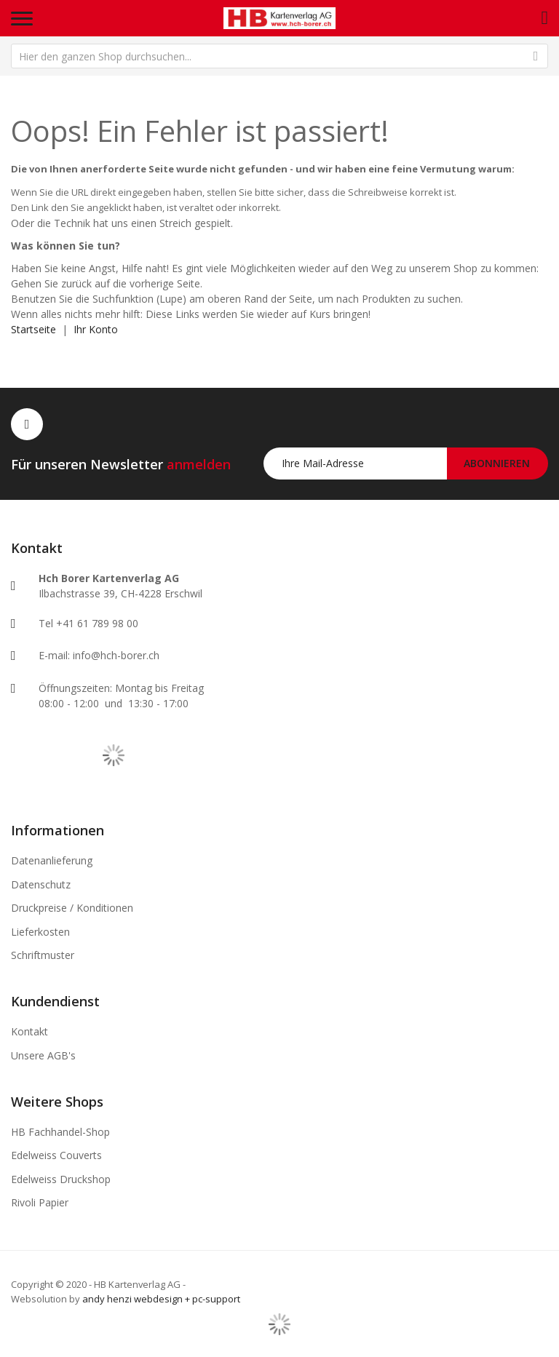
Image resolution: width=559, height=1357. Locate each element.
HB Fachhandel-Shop (60, 1132)
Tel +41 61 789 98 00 (88, 623)
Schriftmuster (42, 955)
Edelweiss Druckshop (61, 1179)
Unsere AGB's (43, 1055)
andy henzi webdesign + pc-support (161, 1298)
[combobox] (279, 56)
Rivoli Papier (39, 1202)
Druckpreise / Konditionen (72, 908)
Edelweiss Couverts (56, 1155)
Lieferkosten (40, 932)
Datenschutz (41, 884)
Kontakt (29, 1031)
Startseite (33, 329)
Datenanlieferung (51, 860)
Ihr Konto (96, 329)
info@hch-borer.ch (116, 655)
